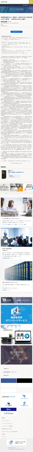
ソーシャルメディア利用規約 (7, 426)
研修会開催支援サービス (7, 258)
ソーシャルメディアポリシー (7, 423)
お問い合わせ (6, 375)
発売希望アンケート (6, 290)
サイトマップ (4, 436)
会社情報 (3, 434)
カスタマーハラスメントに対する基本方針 (10, 431)
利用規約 (3, 417)
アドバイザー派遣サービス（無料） (10, 224)
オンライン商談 (22, 224)
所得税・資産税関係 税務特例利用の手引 (16, 172)
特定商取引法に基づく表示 (7, 428)
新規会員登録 (25, 5)
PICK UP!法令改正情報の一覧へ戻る (16, 163)
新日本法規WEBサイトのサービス (10, 372)
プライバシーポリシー (6, 420)
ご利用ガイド (6, 368)
